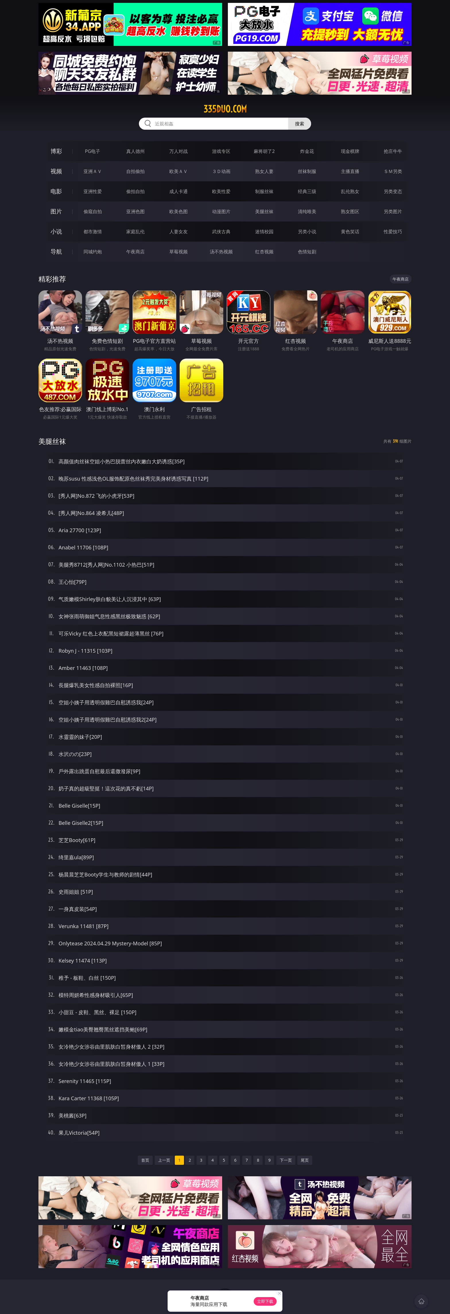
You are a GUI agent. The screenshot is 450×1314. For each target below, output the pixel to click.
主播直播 (350, 171)
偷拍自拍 (135, 191)
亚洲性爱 (93, 191)
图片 (56, 211)
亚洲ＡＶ (93, 171)
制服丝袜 (264, 191)
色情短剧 (307, 251)
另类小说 (307, 231)
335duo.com (225, 109)
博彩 (56, 151)
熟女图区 (350, 211)
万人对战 (178, 151)
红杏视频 (264, 251)
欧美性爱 (221, 191)
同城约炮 (93, 251)
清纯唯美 (307, 211)
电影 (56, 191)
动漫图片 (221, 211)
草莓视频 (178, 251)
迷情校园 (264, 231)
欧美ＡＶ (178, 171)
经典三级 (307, 191)
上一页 (164, 1160)
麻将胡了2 (264, 151)
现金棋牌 (350, 151)
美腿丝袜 (264, 211)
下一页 (286, 1160)
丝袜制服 (307, 171)
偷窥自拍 (93, 211)
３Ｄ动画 (221, 171)
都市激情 (93, 231)
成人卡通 (178, 191)
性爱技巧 (393, 231)
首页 (145, 1160)
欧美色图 (178, 211)
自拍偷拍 (135, 171)
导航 (56, 251)
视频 (56, 171)
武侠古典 (221, 231)
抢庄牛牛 (393, 151)
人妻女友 (178, 231)
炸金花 (307, 151)
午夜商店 (135, 251)
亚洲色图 (135, 211)
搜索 (299, 123)
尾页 (305, 1160)
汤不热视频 (221, 251)
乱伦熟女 (350, 191)
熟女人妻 (264, 171)
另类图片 (393, 211)
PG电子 (92, 151)
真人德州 (135, 151)
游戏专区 (221, 151)
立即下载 (265, 1301)
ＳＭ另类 (393, 171)
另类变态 (393, 191)
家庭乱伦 (135, 231)
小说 (56, 231)
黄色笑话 (350, 231)
